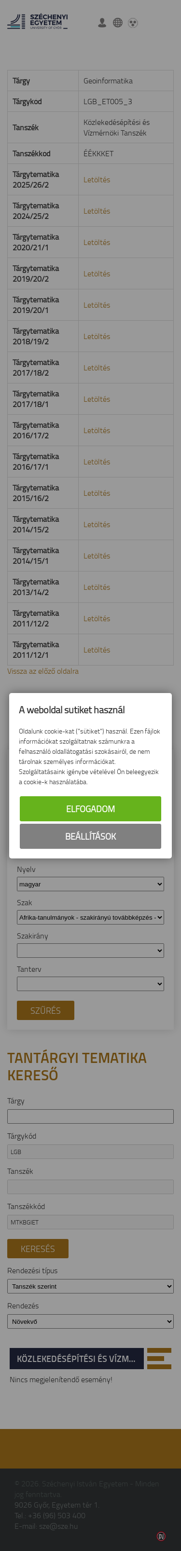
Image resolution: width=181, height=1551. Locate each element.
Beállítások (90, 836)
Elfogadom (90, 809)
